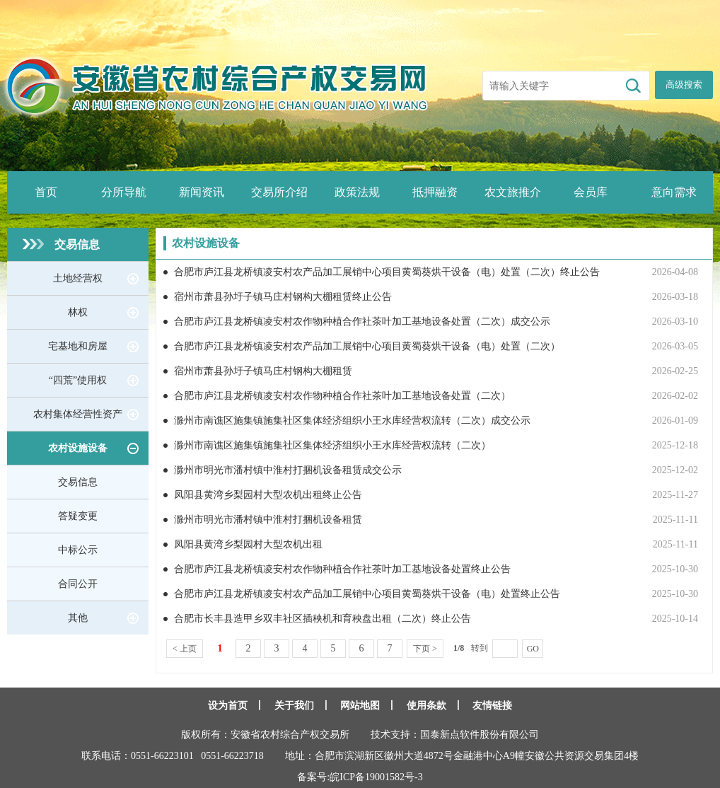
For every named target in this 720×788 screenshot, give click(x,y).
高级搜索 (684, 84)
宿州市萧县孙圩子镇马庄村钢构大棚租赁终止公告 (283, 296)
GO (533, 649)
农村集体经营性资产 (77, 414)
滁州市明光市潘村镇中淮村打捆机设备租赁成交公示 (288, 470)
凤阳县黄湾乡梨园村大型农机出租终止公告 (268, 494)
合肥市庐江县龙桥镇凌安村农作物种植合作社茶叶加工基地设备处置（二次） (342, 395)
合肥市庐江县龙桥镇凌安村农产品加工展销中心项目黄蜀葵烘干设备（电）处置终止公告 (367, 594)
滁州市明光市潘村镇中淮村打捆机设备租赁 (268, 519)
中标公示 (78, 550)
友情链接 (492, 705)
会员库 (591, 192)
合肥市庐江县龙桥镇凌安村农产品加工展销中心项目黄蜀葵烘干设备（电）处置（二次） (367, 346)
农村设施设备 (78, 448)
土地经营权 (78, 278)
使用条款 (426, 705)
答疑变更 (78, 516)
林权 (78, 312)
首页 (46, 192)
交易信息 (77, 244)
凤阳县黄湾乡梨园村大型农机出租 (248, 544)
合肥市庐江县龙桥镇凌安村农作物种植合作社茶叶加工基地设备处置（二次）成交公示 (362, 321)
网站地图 (360, 705)
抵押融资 (435, 192)
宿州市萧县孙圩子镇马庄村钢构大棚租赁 (263, 371)
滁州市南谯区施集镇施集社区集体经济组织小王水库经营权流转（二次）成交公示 (352, 420)
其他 (78, 618)
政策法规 (357, 192)
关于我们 (294, 705)
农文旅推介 (512, 192)
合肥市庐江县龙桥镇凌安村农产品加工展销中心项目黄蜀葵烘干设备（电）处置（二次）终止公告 (387, 272)
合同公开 (78, 584)
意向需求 (674, 192)
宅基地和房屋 (78, 346)
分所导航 (123, 192)
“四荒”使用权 (78, 380)
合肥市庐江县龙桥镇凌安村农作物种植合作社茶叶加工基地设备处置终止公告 (342, 569)
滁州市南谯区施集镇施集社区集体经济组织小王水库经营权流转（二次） (332, 445)
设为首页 (228, 705)
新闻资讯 (201, 192)
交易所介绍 (279, 192)
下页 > (425, 649)
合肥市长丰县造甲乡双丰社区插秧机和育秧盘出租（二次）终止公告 (322, 618)
